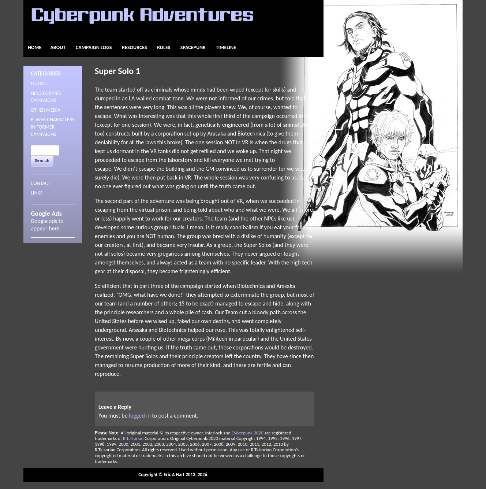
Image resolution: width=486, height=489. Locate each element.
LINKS (36, 193)
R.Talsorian (133, 438)
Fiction (39, 83)
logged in (139, 415)
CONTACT (41, 183)
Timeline (226, 47)
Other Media (45, 110)
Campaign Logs (94, 47)
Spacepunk (193, 47)
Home (34, 47)
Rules (163, 47)
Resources (134, 47)
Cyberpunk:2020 (247, 433)
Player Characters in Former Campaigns (53, 126)
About (58, 47)
